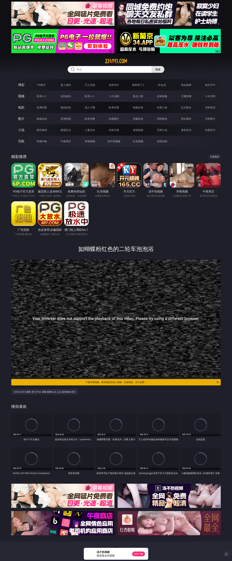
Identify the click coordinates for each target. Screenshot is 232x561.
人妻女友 (90, 130)
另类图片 (210, 118)
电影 (21, 107)
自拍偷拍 (66, 96)
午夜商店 (66, 141)
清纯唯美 (162, 118)
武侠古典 (114, 130)
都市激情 (42, 130)
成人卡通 (90, 107)
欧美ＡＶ (90, 96)
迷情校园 (138, 130)
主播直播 (186, 96)
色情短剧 (162, 141)
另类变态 (210, 107)
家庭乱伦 (66, 130)
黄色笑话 (186, 130)
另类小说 (162, 130)
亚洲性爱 (42, 107)
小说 (21, 130)
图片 (21, 118)
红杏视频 (138, 141)
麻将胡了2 (138, 85)
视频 (21, 96)
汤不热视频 (113, 141)
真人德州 (66, 85)
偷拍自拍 (66, 107)
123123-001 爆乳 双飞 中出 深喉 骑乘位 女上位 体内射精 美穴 (45, 391)
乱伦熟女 (186, 107)
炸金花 (162, 85)
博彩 (21, 85)
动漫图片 (114, 118)
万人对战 (90, 85)
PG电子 (41, 85)
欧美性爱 (114, 107)
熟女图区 (186, 118)
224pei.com (116, 61)
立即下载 (138, 553)
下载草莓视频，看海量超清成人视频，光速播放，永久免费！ (152, 382)
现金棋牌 (186, 85)
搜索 (157, 69)
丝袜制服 (162, 96)
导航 (21, 141)
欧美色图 (90, 118)
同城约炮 (42, 141)
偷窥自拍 (42, 118)
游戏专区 (114, 85)
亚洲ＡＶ (42, 96)
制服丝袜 (138, 107)
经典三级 (162, 107)
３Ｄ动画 (114, 96)
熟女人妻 (138, 96)
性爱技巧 (210, 130)
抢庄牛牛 (210, 85)
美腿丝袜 (138, 118)
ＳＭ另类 (210, 96)
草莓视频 (90, 141)
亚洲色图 (66, 118)
